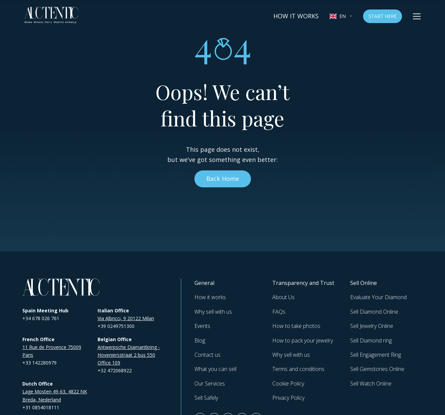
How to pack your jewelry (302, 340)
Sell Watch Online (370, 383)
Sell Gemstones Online (377, 369)
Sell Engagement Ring (375, 354)
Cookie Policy (288, 383)
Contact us (207, 354)
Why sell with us (213, 311)
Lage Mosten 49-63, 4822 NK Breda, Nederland (54, 395)
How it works (296, 16)
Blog (199, 340)
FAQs (278, 311)
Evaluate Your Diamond (378, 297)
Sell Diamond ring (371, 340)
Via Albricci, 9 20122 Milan (126, 318)
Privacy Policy (288, 397)
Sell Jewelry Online (371, 326)
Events (202, 326)
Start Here (382, 16)
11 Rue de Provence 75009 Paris (51, 351)
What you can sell (215, 369)
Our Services (209, 383)
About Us (283, 297)
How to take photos (296, 326)
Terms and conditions (298, 369)
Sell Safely (206, 397)
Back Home (222, 178)
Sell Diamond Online (374, 311)
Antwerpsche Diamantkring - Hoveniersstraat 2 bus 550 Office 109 (129, 355)
